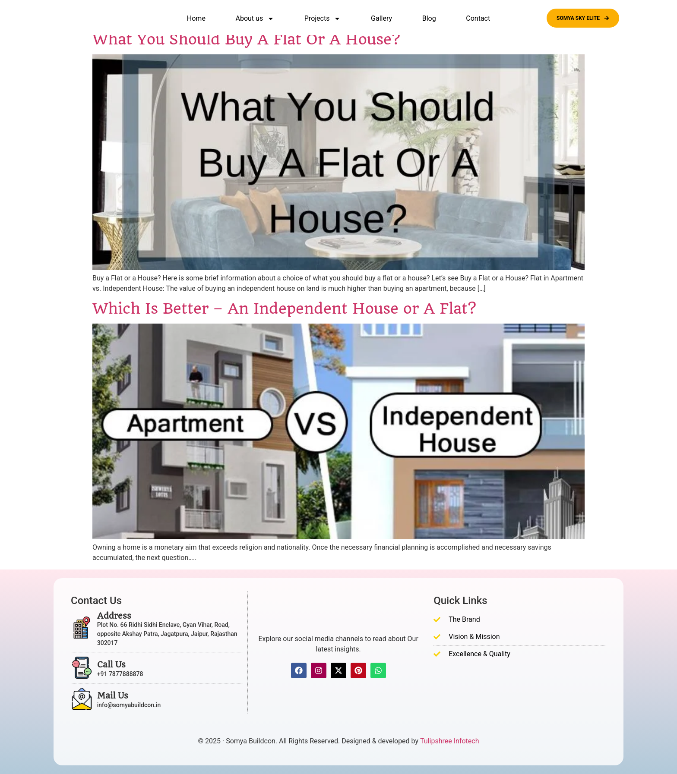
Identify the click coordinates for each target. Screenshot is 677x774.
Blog (429, 18)
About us (255, 18)
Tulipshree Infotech (449, 741)
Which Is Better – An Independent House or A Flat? (284, 308)
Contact (478, 18)
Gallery (381, 18)
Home (196, 18)
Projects (322, 18)
